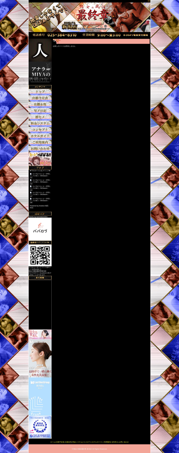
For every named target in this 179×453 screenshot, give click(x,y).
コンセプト (87, 442)
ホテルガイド (97, 442)
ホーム (52, 442)
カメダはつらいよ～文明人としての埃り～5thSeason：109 (40, 188)
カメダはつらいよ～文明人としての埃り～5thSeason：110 (40, 182)
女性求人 (115, 442)
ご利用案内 (107, 442)
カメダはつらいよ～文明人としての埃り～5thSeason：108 (40, 200)
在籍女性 (68, 442)
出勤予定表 (60, 442)
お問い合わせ (124, 442)
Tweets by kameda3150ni (38, 217)
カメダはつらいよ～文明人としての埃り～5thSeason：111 (40, 176)
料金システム (77, 442)
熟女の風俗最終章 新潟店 (82, 449)
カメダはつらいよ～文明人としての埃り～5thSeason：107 (40, 194)
